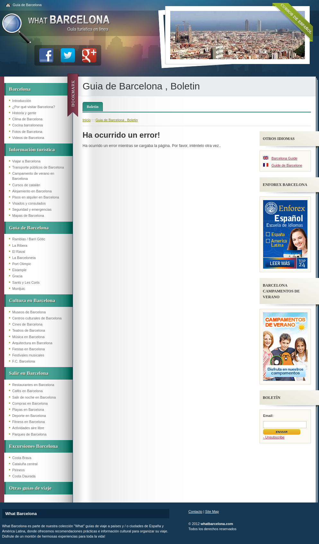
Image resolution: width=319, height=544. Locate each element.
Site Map (212, 511)
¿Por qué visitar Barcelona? (33, 107)
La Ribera (19, 245)
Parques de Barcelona (29, 434)
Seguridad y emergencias (31, 209)
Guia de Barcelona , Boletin (116, 120)
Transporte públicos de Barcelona (38, 167)
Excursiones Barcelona (33, 446)
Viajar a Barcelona (26, 161)
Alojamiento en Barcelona (32, 191)
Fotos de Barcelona (27, 132)
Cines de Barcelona (27, 324)
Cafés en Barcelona (27, 391)
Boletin (93, 107)
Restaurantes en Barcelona (33, 385)
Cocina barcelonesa (27, 125)
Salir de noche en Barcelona (34, 397)
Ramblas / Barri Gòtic (28, 239)
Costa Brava (21, 458)
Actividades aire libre (28, 428)
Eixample (19, 270)
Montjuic (18, 288)
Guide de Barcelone (286, 165)
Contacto (195, 511)
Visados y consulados (29, 203)
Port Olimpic (21, 264)
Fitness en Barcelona (28, 422)
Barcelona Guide (284, 158)
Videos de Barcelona (28, 138)
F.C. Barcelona (23, 361)
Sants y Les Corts (26, 282)
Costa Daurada (24, 476)
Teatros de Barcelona (28, 330)
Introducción (21, 101)
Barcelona (20, 89)
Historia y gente (24, 113)
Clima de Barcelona (27, 119)
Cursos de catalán (26, 185)
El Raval (18, 252)
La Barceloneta (24, 258)
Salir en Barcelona (28, 373)
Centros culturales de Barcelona (37, 318)
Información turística (32, 149)
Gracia (17, 276)
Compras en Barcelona (30, 403)
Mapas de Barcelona (28, 215)
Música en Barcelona (28, 337)
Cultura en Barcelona (32, 300)
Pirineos (18, 470)
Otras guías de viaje (30, 488)
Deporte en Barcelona (29, 416)
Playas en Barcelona (28, 409)
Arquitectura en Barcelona (32, 343)
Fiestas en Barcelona (28, 349)
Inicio (87, 120)
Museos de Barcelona (29, 312)
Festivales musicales (28, 355)
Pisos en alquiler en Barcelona (35, 197)
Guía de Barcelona (27, 5)
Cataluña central (25, 464)
